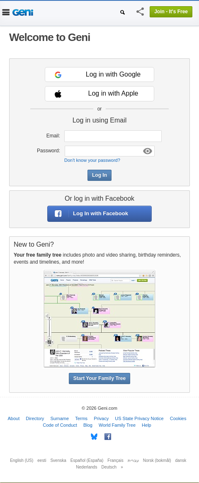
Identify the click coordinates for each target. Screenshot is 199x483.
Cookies (178, 418)
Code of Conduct (60, 425)
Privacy (101, 418)
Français (115, 460)
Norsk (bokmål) (157, 460)
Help (146, 425)
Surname (59, 418)
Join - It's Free (171, 11)
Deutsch (108, 467)
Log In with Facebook (88, 213)
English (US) (21, 460)
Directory (35, 418)
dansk (181, 460)
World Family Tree (117, 425)
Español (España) (87, 460)
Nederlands (86, 467)
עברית (133, 460)
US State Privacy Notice (139, 418)
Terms (81, 418)
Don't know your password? (92, 160)
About (14, 418)
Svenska (58, 460)
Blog (87, 425)
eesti (41, 460)
